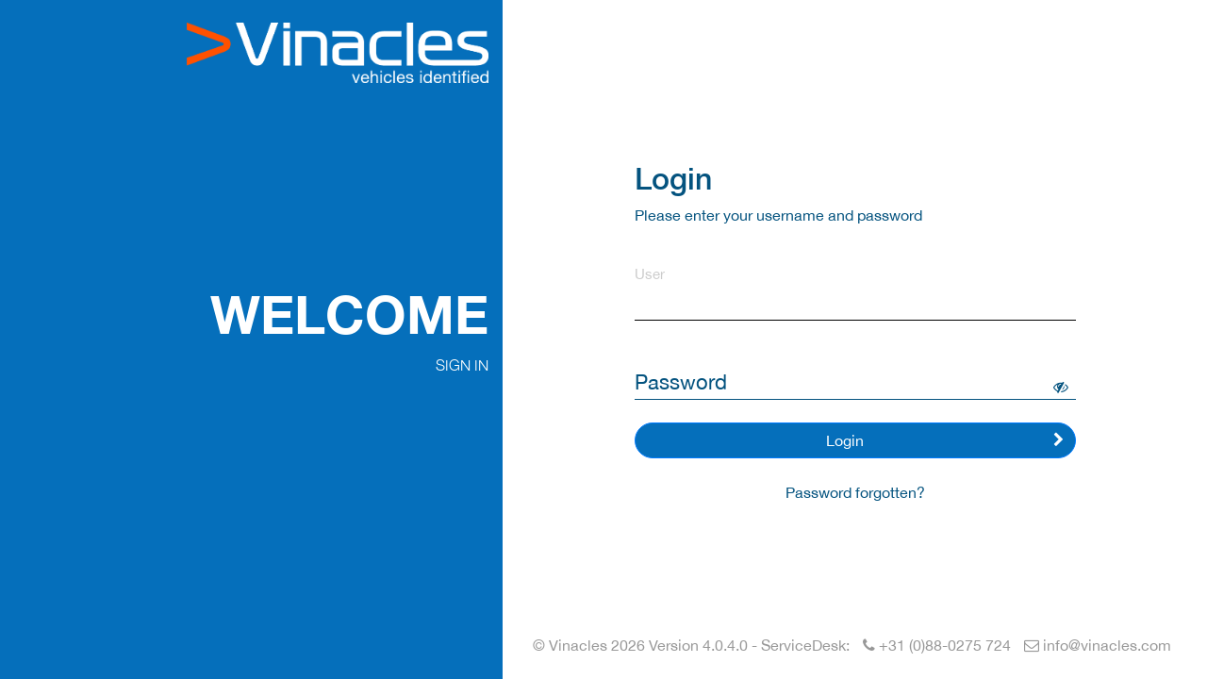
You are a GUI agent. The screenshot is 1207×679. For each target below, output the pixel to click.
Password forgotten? (855, 492)
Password (681, 382)
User (650, 274)
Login (944, 440)
